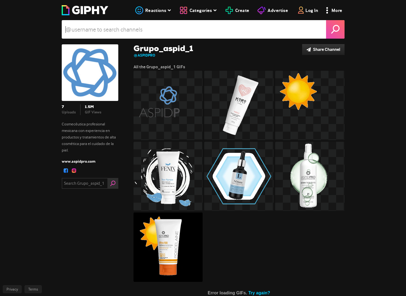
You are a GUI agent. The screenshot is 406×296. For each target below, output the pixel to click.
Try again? (259, 293)
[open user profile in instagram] (74, 170)
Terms (33, 289)
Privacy (12, 289)
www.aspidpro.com (78, 161)
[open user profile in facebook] (66, 170)
